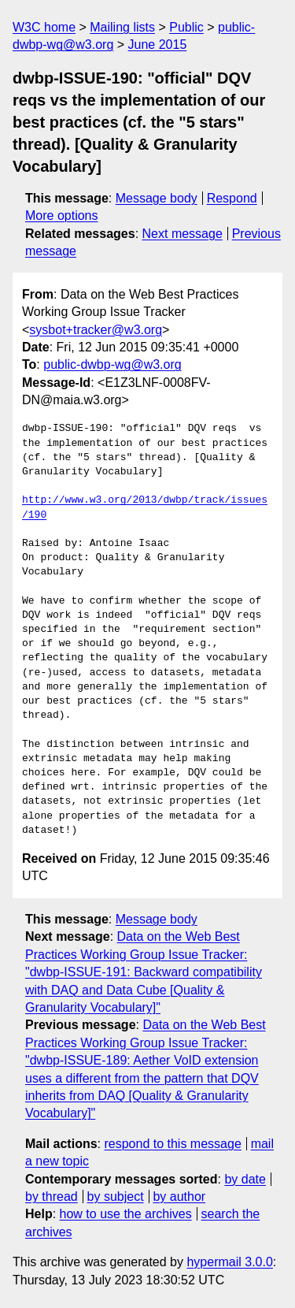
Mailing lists (122, 27)
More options (61, 215)
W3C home (44, 27)
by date (244, 1179)
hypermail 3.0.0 (229, 1262)
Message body (156, 198)
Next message (182, 233)
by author (179, 1196)
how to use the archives (126, 1214)
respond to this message (172, 1143)
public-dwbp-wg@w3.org (112, 364)
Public (186, 27)
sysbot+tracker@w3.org (95, 329)
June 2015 (157, 44)
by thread (51, 1196)
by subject (115, 1196)
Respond (232, 198)
